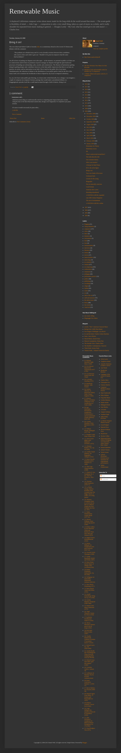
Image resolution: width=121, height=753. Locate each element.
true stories (87, 305)
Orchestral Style (90, 176)
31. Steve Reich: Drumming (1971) (89, 585)
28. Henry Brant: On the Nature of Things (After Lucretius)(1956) (89, 564)
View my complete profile (100, 49)
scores (86, 291)
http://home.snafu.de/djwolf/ (92, 57)
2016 (86, 89)
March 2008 (90, 138)
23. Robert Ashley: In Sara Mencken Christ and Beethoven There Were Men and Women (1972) (89, 531)
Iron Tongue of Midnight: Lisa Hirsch (94, 331)
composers (87, 229)
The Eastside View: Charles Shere (93, 343)
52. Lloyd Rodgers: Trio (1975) (89, 729)
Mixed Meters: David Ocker (92, 339)
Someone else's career (92, 189)
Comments (104, 479)
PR (87, 151)
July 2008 (89, 127)
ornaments (87, 272)
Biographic (89, 181)
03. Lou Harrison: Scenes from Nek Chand (89, 375)
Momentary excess (91, 149)
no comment (87, 262)
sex (85, 293)
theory (86, 302)
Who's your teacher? (91, 162)
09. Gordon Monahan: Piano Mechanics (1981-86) (89, 424)
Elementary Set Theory (92, 146)
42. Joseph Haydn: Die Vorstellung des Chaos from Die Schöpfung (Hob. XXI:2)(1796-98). (89, 654)
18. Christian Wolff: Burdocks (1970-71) (89, 483)
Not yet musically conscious (94, 184)
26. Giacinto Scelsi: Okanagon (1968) (89, 553)
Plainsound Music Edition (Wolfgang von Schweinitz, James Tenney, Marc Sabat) (106, 442)
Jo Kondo (103, 409)
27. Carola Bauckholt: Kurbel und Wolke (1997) (89, 558)
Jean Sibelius (104, 407)
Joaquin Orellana (105, 412)
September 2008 (91, 122)
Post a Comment (16, 114)
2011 (86, 103)
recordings (87, 283)
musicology (87, 260)
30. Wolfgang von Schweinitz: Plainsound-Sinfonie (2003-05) (89, 579)
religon (86, 286)
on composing (88, 267)
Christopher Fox (105, 382)
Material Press (105, 427)
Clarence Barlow (105, 385)
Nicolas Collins (105, 436)
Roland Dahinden (106, 447)
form (85, 243)
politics (86, 279)
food (85, 241)
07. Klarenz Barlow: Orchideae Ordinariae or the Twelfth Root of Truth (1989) (89, 401)
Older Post (72, 118)
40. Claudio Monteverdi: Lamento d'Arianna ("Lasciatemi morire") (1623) (89, 639)
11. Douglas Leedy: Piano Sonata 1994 (89, 435)
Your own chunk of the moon (94, 173)
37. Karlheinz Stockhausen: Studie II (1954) (88, 618)
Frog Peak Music (105, 398)
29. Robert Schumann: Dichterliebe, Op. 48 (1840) (89, 572)
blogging (86, 224)
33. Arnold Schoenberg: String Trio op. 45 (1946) (89, 595)
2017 (86, 87)
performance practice (90, 276)
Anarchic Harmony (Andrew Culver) (106, 364)
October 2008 (90, 119)
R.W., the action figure (92, 168)
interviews (87, 248)
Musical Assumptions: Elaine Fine (94, 341)
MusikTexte (104, 433)
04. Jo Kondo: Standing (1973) (88, 380)
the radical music (89, 300)
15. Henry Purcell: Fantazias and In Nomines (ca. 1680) (89, 461)
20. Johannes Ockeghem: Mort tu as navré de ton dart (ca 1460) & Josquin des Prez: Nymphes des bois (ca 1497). (89, 504)
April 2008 (89, 135)
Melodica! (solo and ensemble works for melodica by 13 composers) (95, 70)
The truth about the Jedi (92, 157)
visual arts (87, 307)
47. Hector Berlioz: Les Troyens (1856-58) (89, 689)
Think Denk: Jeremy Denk (91, 348)
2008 (86, 111)
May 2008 (89, 133)
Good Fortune (90, 187)
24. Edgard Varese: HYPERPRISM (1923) (89, 539)
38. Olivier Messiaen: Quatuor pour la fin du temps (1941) (89, 625)
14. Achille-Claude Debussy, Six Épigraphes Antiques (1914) (89, 454)
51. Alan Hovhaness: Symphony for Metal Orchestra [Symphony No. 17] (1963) (88, 722)
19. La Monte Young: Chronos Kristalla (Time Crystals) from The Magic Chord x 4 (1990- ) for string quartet (89, 492)
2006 (86, 210)
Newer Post (13, 118)
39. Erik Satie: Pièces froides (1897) (88, 632)
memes (86, 252)
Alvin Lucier (104, 359)
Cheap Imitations (89, 226)
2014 (86, 95)
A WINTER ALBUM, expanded (95, 195)
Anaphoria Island (105, 361)
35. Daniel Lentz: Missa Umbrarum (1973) (89, 607)
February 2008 (90, 141)
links (38, 47)
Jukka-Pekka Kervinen (104, 417)
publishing (87, 281)
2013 (86, 97)
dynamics (87, 236)
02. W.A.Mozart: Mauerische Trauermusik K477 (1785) (89, 368)
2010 (86, 106)
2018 (86, 84)
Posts (102, 476)
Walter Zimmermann (104, 466)
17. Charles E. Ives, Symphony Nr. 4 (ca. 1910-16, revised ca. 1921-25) (89, 475)
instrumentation (88, 245)
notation (86, 264)
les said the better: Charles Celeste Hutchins (96, 334)
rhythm (86, 288)
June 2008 (89, 130)
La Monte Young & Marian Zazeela (106, 421)
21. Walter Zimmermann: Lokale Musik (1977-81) (88, 514)
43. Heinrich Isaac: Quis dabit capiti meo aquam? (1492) (89, 662)
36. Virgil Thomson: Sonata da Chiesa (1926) (89, 613)
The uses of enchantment (93, 200)
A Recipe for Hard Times (93, 165)
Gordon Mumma (105, 400)
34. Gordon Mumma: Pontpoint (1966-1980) (89, 601)
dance (86, 233)
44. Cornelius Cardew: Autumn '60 (89, 669)
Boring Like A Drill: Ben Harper (93, 329)
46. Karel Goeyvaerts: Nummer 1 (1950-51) (89, 683)
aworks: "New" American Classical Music (96, 327)
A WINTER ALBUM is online (94, 203)
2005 (86, 213)
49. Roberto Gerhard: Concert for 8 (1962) (89, 704)
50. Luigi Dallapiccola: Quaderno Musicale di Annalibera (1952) (89, 712)
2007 (86, 207)
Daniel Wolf (99, 41)
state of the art (88, 295)
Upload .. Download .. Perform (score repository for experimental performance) (105, 459)
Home (42, 118)
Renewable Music (34, 11)
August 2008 (90, 124)
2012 (86, 100)
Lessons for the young (92, 179)
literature (86, 250)
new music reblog (89, 316)
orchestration (88, 269)
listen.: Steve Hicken (90, 336)
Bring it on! (89, 170)
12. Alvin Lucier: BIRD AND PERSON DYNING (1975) (89, 441)
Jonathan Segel (105, 414)
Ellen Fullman (105, 395)
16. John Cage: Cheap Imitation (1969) (88, 468)
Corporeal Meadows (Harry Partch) (105, 388)
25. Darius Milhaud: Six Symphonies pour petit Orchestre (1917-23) (89, 547)
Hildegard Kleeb (105, 405)
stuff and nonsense (89, 298)
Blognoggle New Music (91, 318)
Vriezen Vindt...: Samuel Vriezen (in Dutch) (96, 350)
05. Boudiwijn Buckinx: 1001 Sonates (88, 385)
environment (87, 238)
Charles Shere (105, 380)
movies (86, 255)
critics (86, 231)
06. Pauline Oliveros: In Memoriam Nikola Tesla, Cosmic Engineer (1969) (89, 392)
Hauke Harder (105, 402)
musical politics (88, 257)
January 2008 (90, 143)
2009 (86, 108)
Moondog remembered (92, 192)
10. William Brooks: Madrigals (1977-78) (89, 430)
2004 (86, 215)
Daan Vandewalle (106, 393)
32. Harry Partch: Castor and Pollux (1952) (89, 590)
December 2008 (91, 113)
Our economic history (92, 160)
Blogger (84, 742)
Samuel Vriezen (105, 450)
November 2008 (91, 116)
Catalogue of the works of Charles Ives (105, 376)
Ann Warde (104, 368)
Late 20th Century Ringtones (94, 198)
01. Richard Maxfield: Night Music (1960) (88, 362)
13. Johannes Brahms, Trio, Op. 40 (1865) (89, 447)
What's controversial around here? (95, 154)
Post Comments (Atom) (23, 122)
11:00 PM (15, 110)
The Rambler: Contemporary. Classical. (95, 346)
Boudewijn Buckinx (104, 371)
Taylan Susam (105, 452)
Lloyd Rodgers (105, 425)
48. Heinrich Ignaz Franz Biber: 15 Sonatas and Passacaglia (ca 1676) (89, 697)
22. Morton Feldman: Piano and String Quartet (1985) (89, 522)
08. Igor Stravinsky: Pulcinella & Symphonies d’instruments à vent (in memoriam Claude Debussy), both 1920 (89, 413)
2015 (86, 92)
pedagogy (87, 274)
